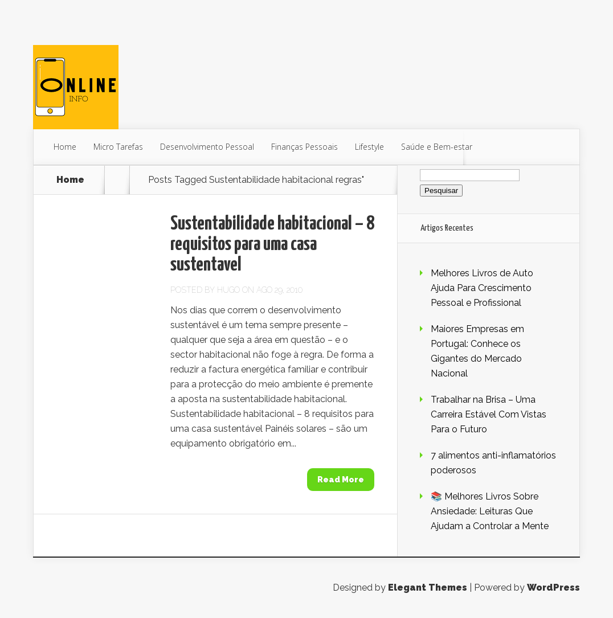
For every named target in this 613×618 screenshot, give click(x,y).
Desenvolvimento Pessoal (207, 146)
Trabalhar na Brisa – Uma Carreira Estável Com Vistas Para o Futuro (488, 414)
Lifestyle (369, 146)
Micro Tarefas (118, 146)
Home (65, 146)
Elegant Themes (427, 587)
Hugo (228, 289)
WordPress (553, 587)
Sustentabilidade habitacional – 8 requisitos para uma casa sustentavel (272, 245)
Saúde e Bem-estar (436, 146)
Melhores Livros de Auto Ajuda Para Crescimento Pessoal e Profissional (482, 288)
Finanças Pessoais (304, 146)
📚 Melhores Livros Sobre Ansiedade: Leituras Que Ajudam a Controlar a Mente (490, 511)
